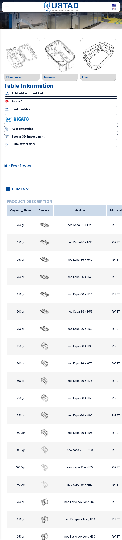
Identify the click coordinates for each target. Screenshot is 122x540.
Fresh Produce (21, 165)
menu (7, 7)
